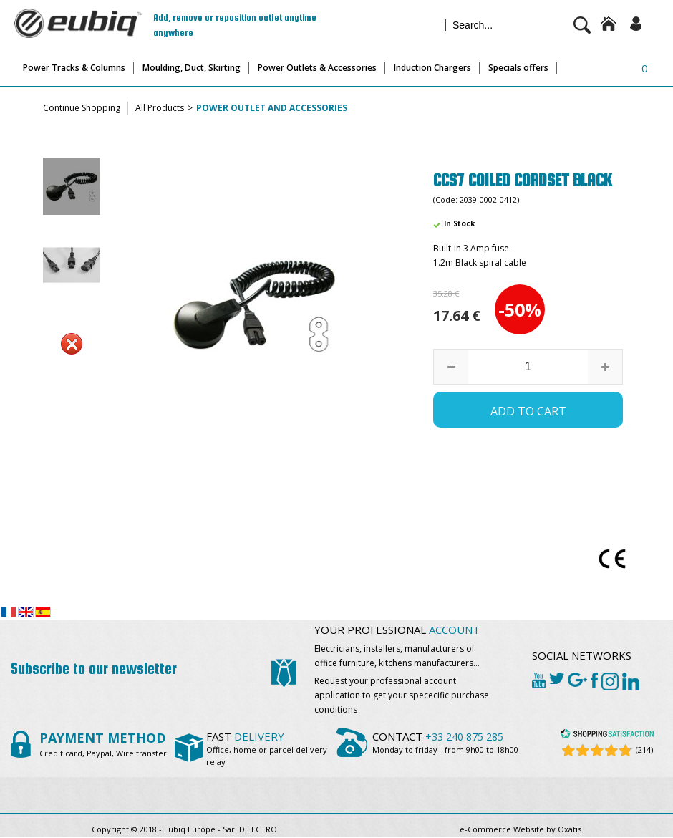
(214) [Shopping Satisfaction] (644, 749)
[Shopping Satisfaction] (607, 736)
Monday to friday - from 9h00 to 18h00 (445, 749)
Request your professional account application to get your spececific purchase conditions (401, 695)
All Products (159, 108)
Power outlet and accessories (271, 108)
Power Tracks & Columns (74, 68)
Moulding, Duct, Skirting (191, 68)
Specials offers (518, 68)
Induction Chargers (432, 68)
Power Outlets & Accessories (317, 68)
